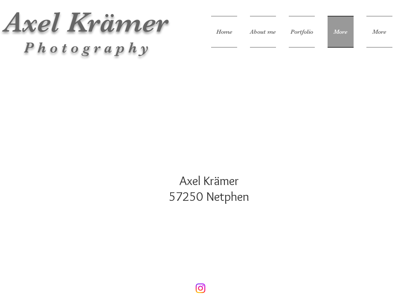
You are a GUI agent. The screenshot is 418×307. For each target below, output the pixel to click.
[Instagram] (200, 288)
